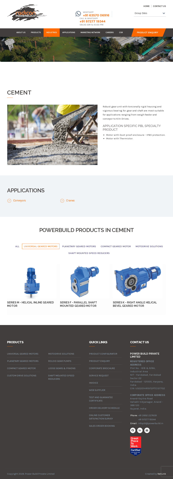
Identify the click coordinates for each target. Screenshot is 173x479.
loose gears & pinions (62, 368)
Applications (68, 32)
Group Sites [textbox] (141, 13)
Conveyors (19, 200)
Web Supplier (97, 390)
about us (21, 32)
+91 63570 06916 (96, 15)
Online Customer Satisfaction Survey (101, 417)
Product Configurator (103, 353)
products (36, 32)
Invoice (93, 382)
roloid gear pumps (59, 361)
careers (110, 32)
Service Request (99, 375)
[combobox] (150, 14)
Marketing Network (90, 32)
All (17, 246)
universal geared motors (40, 246)
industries (51, 32)
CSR (121, 32)
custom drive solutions (21, 375)
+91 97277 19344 (92, 21)
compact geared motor (116, 246)
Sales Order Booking (102, 425)
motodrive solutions (149, 246)
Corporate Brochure (102, 368)
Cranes (70, 200)
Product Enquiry (147, 32)
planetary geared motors (79, 246)
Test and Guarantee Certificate (101, 399)
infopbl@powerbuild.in (150, 423)
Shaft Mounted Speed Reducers (89, 253)
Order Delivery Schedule (104, 408)
